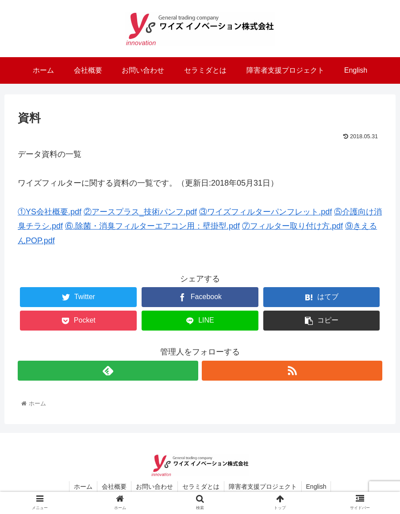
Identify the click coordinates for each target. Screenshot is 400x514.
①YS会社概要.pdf (49, 211)
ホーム (83, 486)
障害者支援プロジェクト (263, 486)
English (316, 486)
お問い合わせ (154, 486)
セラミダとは (200, 486)
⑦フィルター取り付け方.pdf (292, 226)
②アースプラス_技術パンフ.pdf (140, 211)
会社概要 (114, 486)
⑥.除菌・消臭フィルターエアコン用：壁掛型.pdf (152, 226)
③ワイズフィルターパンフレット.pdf (265, 211)
